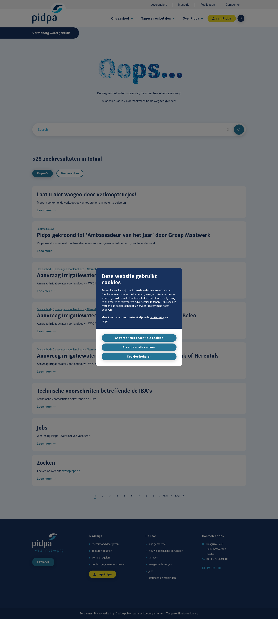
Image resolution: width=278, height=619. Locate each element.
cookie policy (157, 317)
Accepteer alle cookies (139, 347)
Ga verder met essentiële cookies (139, 338)
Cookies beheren (139, 356)
